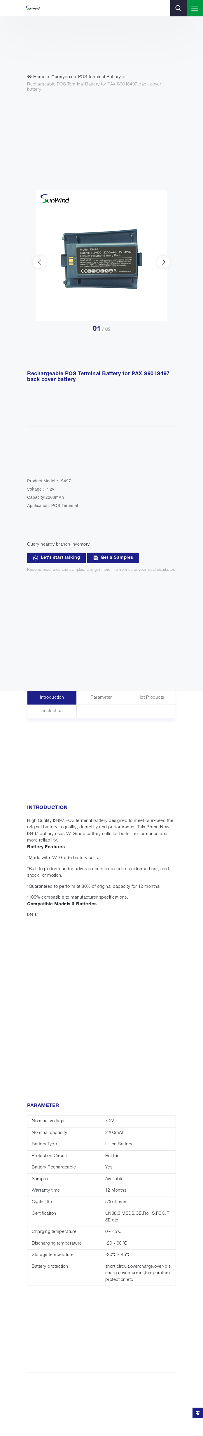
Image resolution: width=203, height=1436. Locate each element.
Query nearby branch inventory (58, 544)
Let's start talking (56, 558)
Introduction (52, 697)
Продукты (61, 77)
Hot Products (151, 697)
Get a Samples (113, 558)
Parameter (101, 697)
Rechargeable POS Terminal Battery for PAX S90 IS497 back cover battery (94, 87)
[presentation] (39, 262)
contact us (51, 711)
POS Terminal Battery (99, 77)
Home (36, 76)
